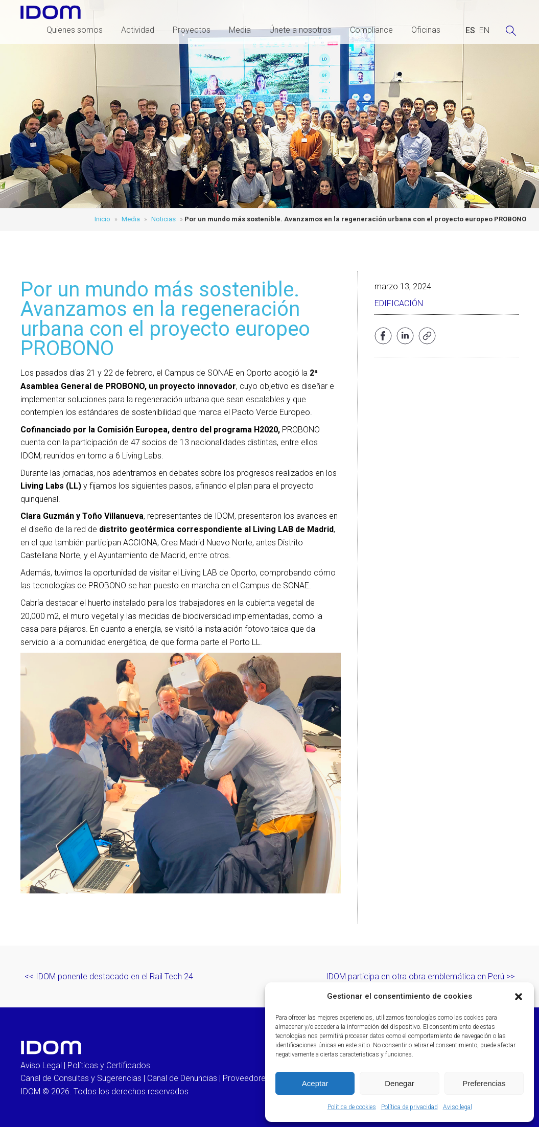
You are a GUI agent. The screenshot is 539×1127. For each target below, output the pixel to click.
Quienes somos (74, 30)
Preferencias (483, 1083)
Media (240, 30)
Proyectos (191, 30)
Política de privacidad (409, 1107)
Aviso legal (457, 1107)
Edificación (398, 303)
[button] (518, 997)
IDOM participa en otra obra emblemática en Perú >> (420, 976)
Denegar (399, 1083)
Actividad (137, 30)
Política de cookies (351, 1107)
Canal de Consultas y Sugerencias (81, 1078)
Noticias (163, 219)
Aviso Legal (41, 1065)
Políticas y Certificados (108, 1065)
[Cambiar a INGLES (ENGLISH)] (484, 30)
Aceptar (315, 1083)
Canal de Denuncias (182, 1078)
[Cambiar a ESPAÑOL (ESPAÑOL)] (470, 30)
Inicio (102, 219)
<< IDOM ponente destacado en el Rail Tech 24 (109, 976)
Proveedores (246, 1078)
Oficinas (425, 30)
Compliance (371, 30)
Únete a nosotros (300, 30)
